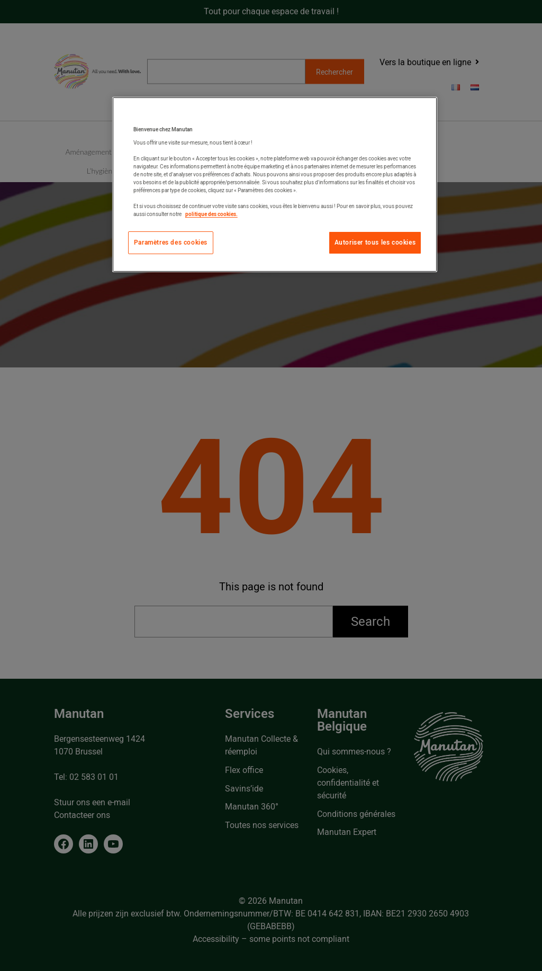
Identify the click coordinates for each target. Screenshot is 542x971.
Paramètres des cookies (170, 242)
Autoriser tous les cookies (375, 242)
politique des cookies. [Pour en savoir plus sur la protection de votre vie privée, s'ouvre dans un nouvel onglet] (211, 214)
